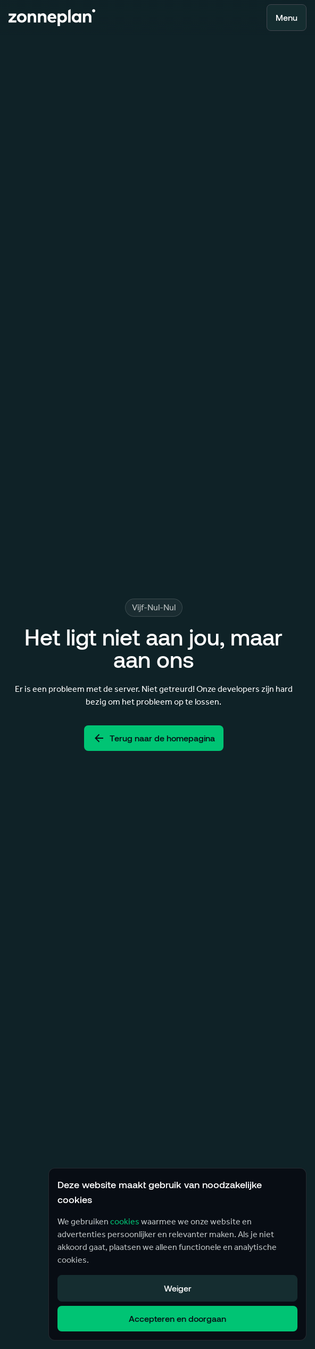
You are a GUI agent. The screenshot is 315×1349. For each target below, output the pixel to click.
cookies (124, 1221)
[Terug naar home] (52, 17)
